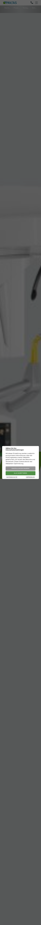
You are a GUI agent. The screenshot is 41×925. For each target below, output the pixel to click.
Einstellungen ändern (20, 468)
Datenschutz (11, 477)
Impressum (30, 477)
